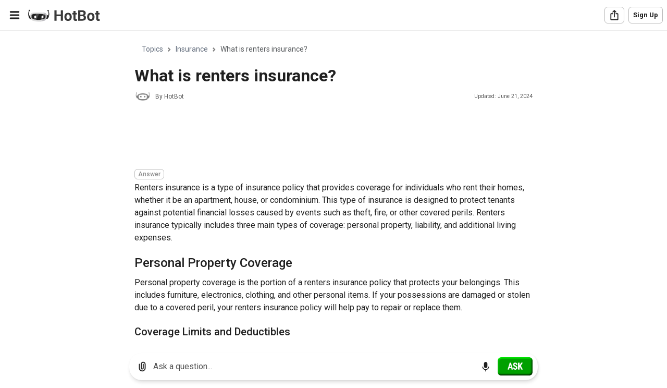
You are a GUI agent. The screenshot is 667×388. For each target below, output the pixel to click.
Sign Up (645, 15)
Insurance (192, 49)
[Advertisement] (324, 136)
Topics (152, 49)
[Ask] (515, 366)
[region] (333, 188)
